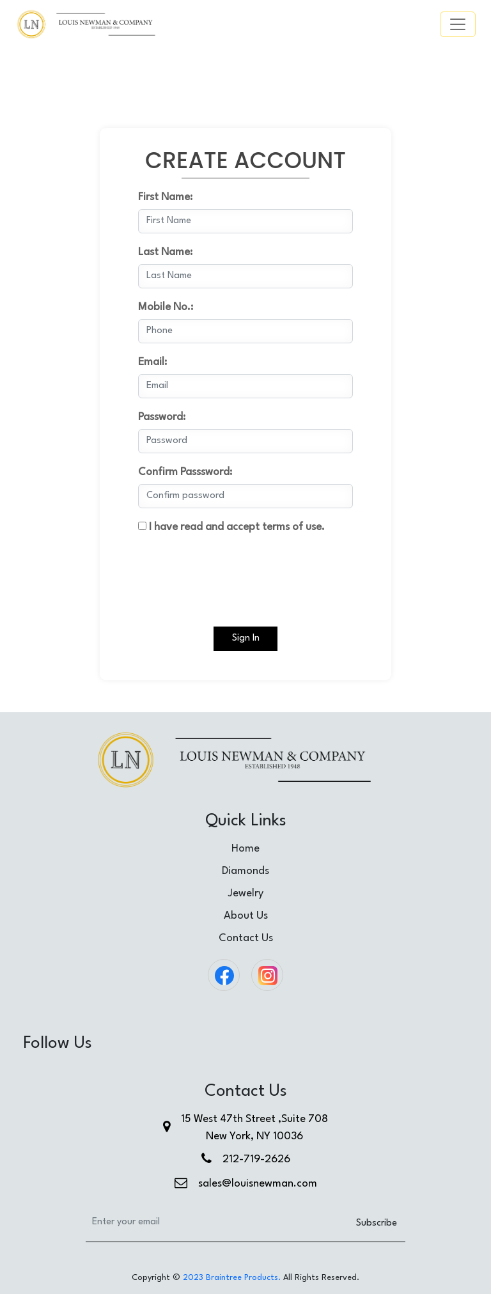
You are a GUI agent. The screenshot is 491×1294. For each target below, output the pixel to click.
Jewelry (245, 893)
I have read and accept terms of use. (231, 527)
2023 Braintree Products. (232, 1278)
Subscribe (376, 1223)
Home (245, 848)
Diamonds (245, 871)
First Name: (165, 197)
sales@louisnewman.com (257, 1183)
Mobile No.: (165, 307)
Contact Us (246, 938)
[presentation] (235, 571)
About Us (246, 915)
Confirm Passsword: (185, 472)
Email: (152, 362)
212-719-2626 (256, 1159)
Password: (161, 417)
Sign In (246, 638)
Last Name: (165, 252)
